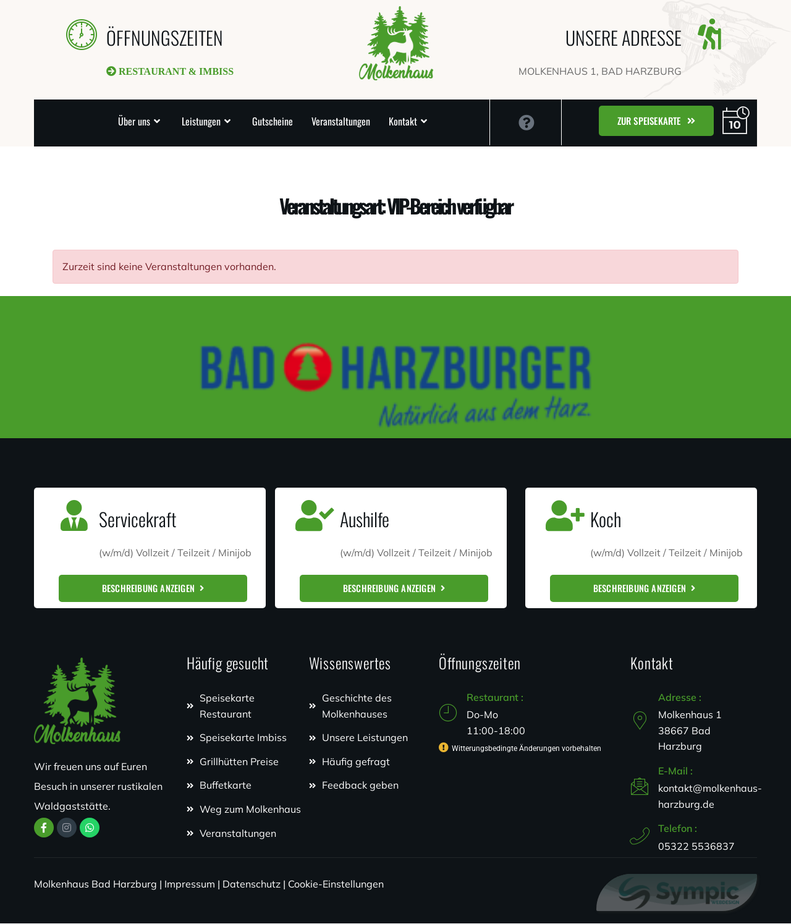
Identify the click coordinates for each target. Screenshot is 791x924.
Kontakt (403, 121)
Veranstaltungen (340, 121)
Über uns (134, 121)
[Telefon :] (639, 836)
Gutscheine (272, 121)
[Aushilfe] (315, 515)
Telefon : (677, 829)
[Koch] (565, 515)
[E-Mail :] (639, 787)
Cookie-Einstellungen (336, 884)
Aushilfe (364, 519)
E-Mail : (675, 771)
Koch (605, 519)
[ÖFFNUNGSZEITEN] (81, 34)
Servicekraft (137, 519)
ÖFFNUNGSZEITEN (164, 37)
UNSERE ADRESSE (623, 37)
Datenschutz (251, 884)
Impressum (189, 884)
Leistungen (201, 121)
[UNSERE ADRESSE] (709, 34)
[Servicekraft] (74, 515)
